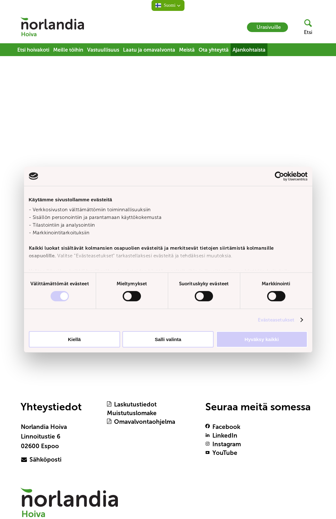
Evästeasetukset (276, 319)
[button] (168, 5)
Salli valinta (168, 339)
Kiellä (74, 339)
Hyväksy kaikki (262, 339)
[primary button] (49, 460)
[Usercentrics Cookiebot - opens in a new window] (279, 176)
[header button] (305, 27)
